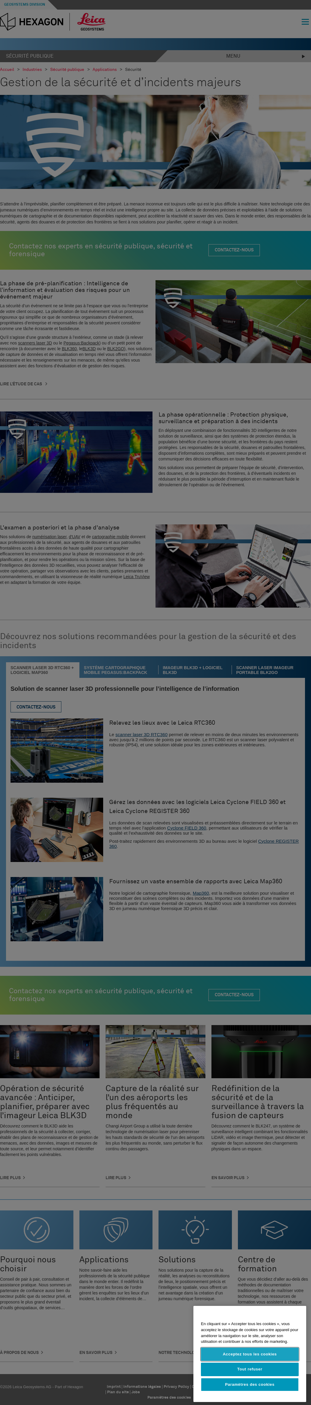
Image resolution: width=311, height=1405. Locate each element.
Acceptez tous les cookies (250, 1354)
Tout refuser (249, 1369)
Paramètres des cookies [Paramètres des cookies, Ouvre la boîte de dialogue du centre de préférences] (250, 1384)
